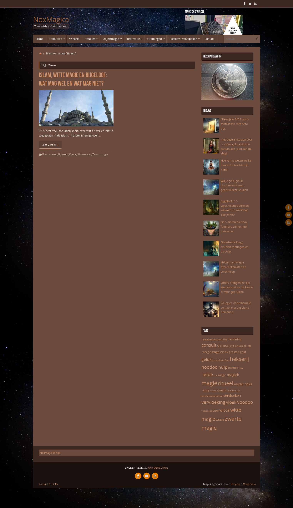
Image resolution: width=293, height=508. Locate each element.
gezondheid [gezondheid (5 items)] (218, 360)
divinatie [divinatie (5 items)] (239, 346)
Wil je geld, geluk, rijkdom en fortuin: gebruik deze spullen (234, 185)
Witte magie (84, 154)
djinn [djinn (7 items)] (247, 345)
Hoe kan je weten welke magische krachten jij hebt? (236, 165)
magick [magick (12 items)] (233, 374)
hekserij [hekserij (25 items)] (239, 359)
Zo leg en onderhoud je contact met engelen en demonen (236, 307)
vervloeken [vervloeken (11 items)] (232, 395)
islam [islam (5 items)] (241, 368)
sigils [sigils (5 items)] (213, 390)
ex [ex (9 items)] (226, 352)
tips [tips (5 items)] (238, 390)
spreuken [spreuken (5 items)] (231, 390)
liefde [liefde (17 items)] (207, 374)
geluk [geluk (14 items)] (206, 359)
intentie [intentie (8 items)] (233, 368)
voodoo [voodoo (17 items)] (245, 402)
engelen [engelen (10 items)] (218, 352)
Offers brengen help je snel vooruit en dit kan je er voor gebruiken (237, 287)
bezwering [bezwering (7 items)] (234, 339)
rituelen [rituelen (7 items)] (239, 384)
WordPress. (249, 484)
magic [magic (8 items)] (222, 375)
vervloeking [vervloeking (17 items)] (213, 402)
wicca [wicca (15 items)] (224, 410)
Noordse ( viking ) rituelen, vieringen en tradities (235, 246)
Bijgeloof (63, 154)
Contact (43, 484)
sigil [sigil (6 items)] (208, 390)
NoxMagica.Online (157, 467)
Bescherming (49, 154)
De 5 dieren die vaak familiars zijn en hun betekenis (234, 226)
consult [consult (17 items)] (208, 345)
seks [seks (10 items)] (248, 384)
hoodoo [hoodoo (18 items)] (209, 367)
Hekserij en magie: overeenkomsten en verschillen (233, 267)
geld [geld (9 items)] (243, 352)
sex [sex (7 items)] (203, 390)
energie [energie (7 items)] (206, 352)
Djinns (72, 154)
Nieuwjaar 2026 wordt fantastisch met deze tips (235, 123)
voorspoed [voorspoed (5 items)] (206, 411)
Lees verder (51, 145)
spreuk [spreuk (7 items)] (221, 390)
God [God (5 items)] (227, 360)
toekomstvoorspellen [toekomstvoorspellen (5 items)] (212, 396)
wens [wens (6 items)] (216, 410)
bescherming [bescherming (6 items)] (220, 339)
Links (55, 484)
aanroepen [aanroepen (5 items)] (206, 339)
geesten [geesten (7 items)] (234, 352)
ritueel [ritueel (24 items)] (225, 383)
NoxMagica (51, 19)
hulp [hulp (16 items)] (222, 367)
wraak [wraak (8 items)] (220, 419)
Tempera (235, 484)
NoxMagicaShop (50, 453)
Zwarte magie (100, 154)
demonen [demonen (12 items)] (225, 345)
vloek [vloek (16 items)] (231, 402)
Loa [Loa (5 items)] (215, 375)
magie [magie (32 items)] (209, 383)
